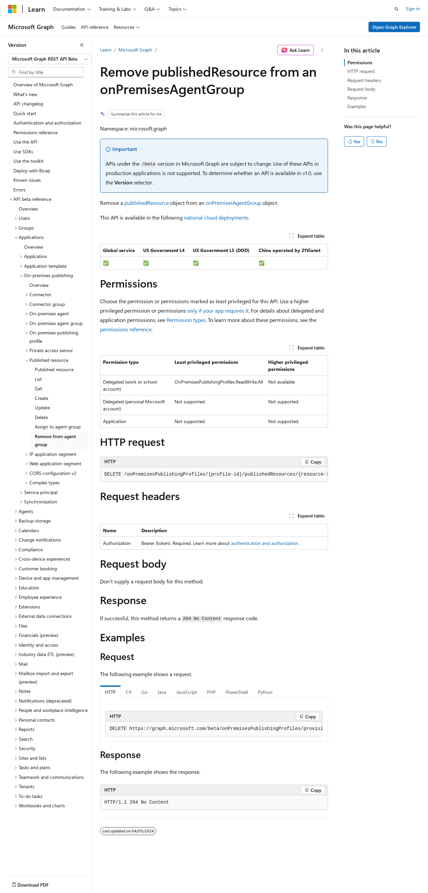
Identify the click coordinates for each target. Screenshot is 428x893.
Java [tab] (161, 692)
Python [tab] (265, 692)
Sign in (413, 8)
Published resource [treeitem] (54, 369)
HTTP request (361, 71)
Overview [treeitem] (28, 209)
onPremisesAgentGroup (233, 202)
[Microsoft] (12, 9)
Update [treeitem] (42, 407)
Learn (105, 50)
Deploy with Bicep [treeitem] (31, 170)
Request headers (364, 80)
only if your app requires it (217, 310)
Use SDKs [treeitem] (23, 151)
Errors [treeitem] (19, 189)
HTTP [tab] (110, 692)
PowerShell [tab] (237, 692)
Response (357, 97)
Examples (356, 106)
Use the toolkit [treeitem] (28, 161)
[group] (214, 474)
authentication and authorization (264, 543)
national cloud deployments (216, 217)
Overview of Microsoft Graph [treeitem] (43, 84)
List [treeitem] (38, 379)
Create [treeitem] (41, 398)
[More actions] (322, 50)
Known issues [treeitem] (27, 180)
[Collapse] (82, 45)
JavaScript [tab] (186, 692)
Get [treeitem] (38, 388)
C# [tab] (128, 692)
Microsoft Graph (135, 50)
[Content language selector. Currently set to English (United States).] (38, 883)
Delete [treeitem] (41, 417)
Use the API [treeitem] (25, 142)
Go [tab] (144, 692)
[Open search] (396, 9)
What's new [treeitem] (25, 94)
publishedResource (146, 202)
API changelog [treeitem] (28, 103)
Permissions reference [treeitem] (35, 132)
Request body (361, 89)
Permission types (186, 319)
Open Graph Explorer (394, 27)
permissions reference (125, 329)
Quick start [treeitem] (24, 113)
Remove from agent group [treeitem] (55, 440)
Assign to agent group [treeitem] (58, 426)
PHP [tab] (211, 692)
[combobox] (50, 59)
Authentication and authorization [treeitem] (47, 122)
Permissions (359, 62)
